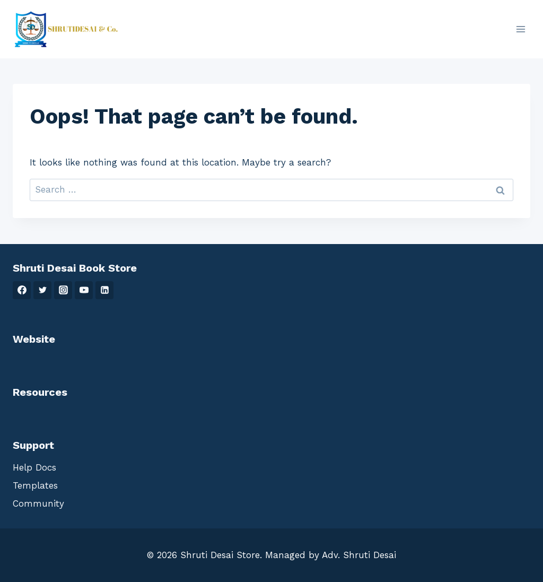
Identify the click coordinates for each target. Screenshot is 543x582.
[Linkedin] (104, 290)
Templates (35, 485)
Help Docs (34, 467)
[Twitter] (42, 290)
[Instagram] (63, 290)
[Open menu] (520, 29)
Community (38, 503)
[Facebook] (22, 290)
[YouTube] (84, 290)
